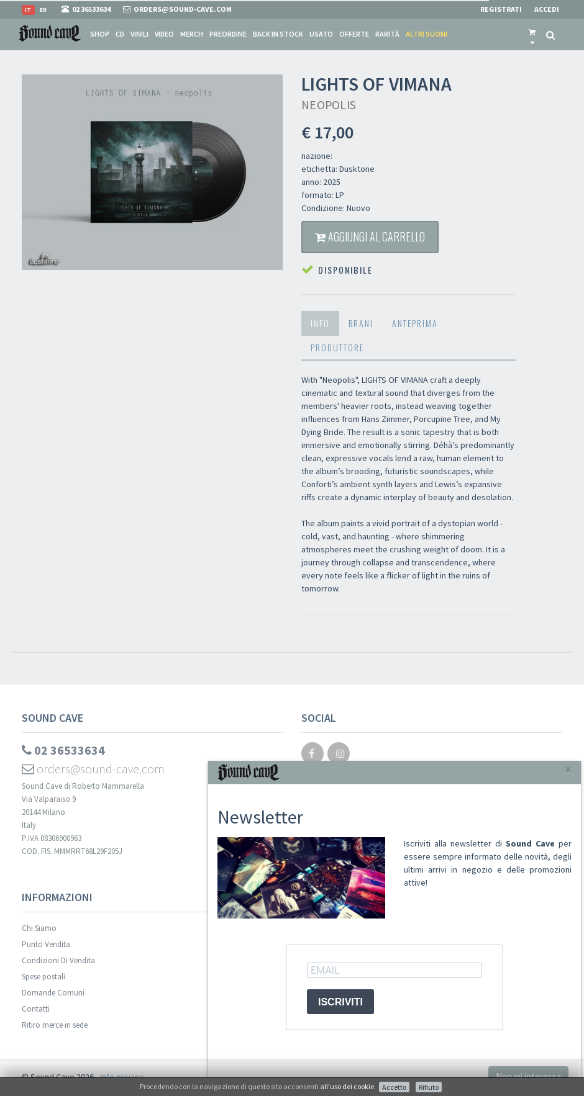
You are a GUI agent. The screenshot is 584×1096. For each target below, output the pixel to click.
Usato (321, 33)
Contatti (36, 1009)
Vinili (139, 33)
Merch (191, 33)
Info (320, 323)
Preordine (228, 33)
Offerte (354, 33)
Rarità (387, 33)
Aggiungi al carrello (370, 236)
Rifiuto (429, 1087)
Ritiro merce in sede (55, 1025)
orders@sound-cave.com (93, 768)
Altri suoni (426, 33)
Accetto (394, 1087)
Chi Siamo (39, 928)
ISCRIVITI (340, 1002)
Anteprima (415, 323)
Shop (99, 33)
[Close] (568, 769)
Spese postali (43, 976)
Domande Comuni (53, 992)
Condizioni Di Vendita (58, 960)
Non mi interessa (528, 1076)
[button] (532, 34)
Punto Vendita (46, 944)
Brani (361, 323)
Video (164, 33)
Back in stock (278, 33)
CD (120, 33)
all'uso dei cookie (347, 1086)
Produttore (337, 347)
